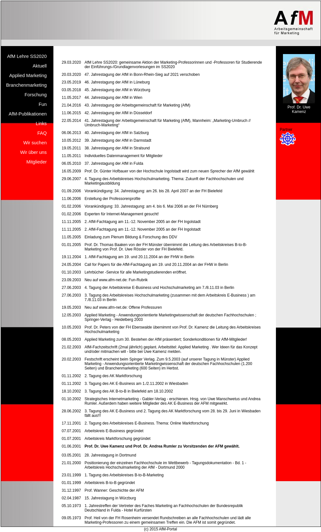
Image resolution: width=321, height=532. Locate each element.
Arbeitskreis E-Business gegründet (113, 431)
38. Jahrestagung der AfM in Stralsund (117, 148)
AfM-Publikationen (28, 113)
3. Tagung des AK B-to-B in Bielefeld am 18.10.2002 (128, 391)
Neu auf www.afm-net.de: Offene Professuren (123, 307)
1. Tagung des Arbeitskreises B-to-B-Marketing (123, 475)
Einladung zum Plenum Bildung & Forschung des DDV (130, 237)
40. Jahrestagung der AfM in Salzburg (116, 133)
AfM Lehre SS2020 (27, 56)
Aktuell (40, 65)
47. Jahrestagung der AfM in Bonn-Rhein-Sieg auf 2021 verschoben (142, 74)
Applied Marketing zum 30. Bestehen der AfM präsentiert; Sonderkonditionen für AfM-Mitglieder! (165, 339)
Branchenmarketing (26, 85)
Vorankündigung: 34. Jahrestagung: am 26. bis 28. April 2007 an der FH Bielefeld (153, 191)
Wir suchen (35, 142)
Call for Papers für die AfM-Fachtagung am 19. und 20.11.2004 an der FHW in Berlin (156, 264)
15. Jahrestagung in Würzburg (110, 498)
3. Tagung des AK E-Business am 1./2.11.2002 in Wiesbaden (136, 383)
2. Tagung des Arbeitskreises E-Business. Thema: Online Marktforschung (146, 423)
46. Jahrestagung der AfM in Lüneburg (117, 82)
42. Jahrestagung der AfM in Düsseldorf (118, 113)
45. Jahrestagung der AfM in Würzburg (117, 90)
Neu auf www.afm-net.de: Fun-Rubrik (115, 280)
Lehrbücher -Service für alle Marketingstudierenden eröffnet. (135, 272)
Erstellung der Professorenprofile (112, 198)
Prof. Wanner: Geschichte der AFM (114, 490)
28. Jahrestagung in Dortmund (110, 455)
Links (41, 123)
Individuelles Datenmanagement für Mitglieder (123, 156)
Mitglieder (37, 161)
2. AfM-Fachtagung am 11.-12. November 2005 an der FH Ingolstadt (142, 221)
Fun (43, 104)
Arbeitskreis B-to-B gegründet (109, 482)
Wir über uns (33, 152)
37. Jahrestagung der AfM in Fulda (113, 163)
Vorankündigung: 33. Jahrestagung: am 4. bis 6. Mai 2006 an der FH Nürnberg (151, 206)
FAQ (42, 133)
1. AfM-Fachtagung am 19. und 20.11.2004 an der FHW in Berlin (139, 257)
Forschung (36, 94)
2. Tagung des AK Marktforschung (113, 376)
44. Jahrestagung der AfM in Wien (113, 97)
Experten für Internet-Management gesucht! (121, 214)
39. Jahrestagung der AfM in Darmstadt (117, 140)
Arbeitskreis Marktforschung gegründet (117, 438)
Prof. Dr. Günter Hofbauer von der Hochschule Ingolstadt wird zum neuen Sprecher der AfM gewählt (169, 171)
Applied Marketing (28, 75)
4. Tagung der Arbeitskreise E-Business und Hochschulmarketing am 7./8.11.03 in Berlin (159, 287)
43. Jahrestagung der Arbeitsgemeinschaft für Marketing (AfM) (137, 105)
